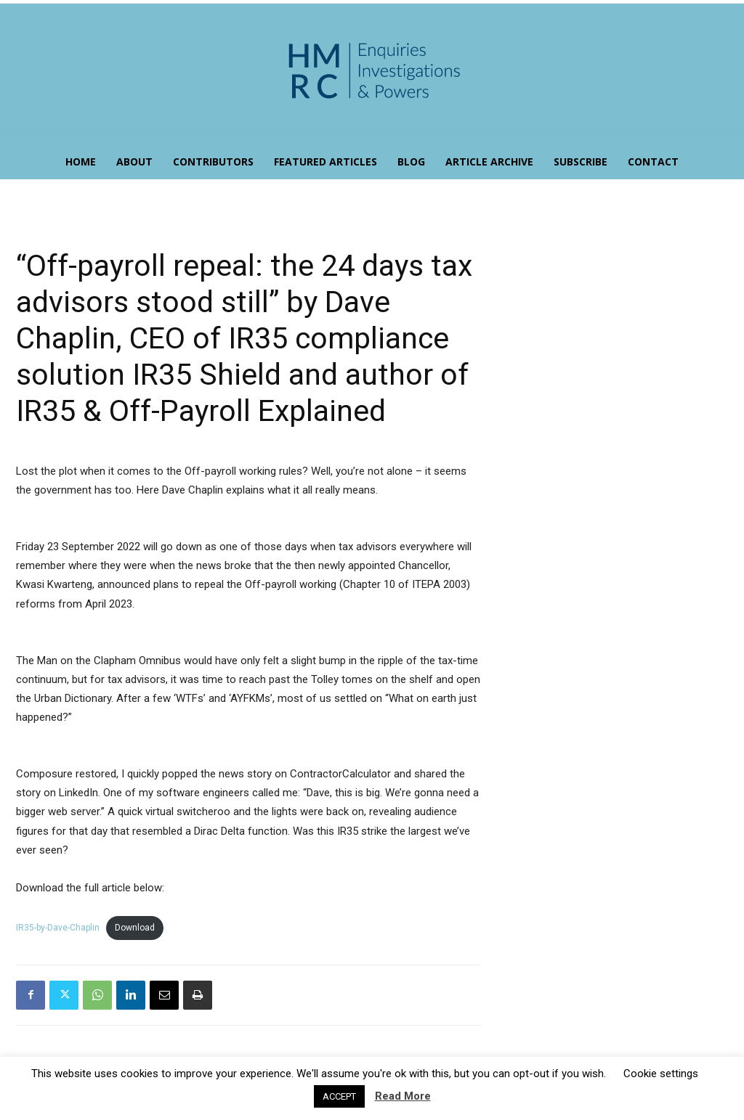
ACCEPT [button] (339, 1096)
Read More (403, 1096)
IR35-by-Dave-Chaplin (58, 928)
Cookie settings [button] (660, 1073)
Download (135, 928)
